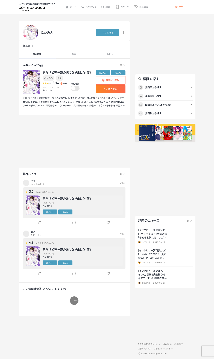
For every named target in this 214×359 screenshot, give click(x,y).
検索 (105, 7)
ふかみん (48, 78)
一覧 (120, 65)
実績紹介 (178, 344)
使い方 (179, 7)
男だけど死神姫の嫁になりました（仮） (67, 72)
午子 (59, 78)
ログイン (122, 7)
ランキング (88, 7)
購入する (110, 89)
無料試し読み (110, 80)
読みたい (103, 73)
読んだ (118, 73)
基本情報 (37, 54)
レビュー (111, 54)
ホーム (71, 7)
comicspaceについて (149, 344)
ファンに (107, 32)
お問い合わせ (144, 348)
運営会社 (167, 344)
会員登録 (141, 7)
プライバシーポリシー (163, 348)
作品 (74, 54)
